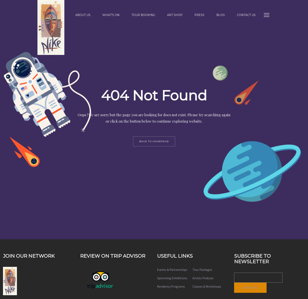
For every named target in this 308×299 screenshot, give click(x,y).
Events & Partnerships (172, 270)
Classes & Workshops (206, 286)
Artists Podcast (203, 278)
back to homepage (154, 141)
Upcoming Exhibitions (172, 278)
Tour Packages (202, 270)
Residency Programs (171, 286)
